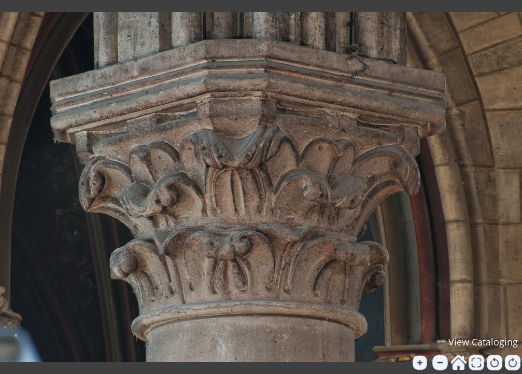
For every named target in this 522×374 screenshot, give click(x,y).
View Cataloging (483, 342)
